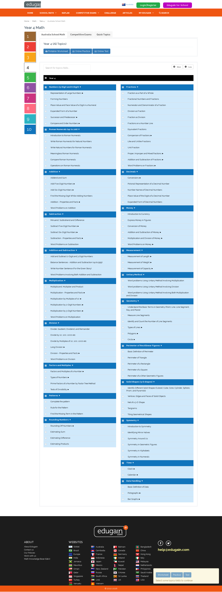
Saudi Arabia (144, 573)
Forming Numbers (59, 99)
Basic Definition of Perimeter (140, 352)
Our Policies (29, 553)
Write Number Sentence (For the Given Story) (71, 269)
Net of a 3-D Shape (136, 402)
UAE (95, 580)
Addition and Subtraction (62, 250)
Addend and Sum (59, 178)
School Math (47, 13)
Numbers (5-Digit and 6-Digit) (64, 87)
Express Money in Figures (139, 220)
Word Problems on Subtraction (65, 244)
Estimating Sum (58, 432)
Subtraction (55, 214)
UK (117, 580)
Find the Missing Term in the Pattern (67, 414)
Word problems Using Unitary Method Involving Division (153, 287)
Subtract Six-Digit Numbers (63, 232)
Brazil (74, 551)
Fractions (131, 87)
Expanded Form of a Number (64, 111)
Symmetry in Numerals (138, 457)
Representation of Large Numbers (66, 93)
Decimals (131, 172)
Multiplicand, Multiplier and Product (67, 287)
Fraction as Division (136, 117)
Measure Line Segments (139, 315)
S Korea (119, 573)
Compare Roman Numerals (63, 160)
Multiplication (56, 281)
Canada (119, 551)
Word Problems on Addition (63, 208)
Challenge (110, 13)
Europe (74, 554)
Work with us (30, 556)
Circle (130, 340)
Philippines (143, 569)
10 (29, 129)
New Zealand (99, 569)
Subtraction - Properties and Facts (66, 238)
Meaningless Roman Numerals (65, 154)
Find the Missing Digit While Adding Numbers (71, 196)
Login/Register (148, 5)
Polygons (132, 334)
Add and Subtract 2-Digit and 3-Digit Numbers (72, 257)
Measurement (133, 250)
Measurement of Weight (139, 263)
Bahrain (119, 547)
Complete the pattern (60, 402)
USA (140, 580)
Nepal (118, 565)
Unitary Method (134, 275)
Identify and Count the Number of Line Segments (150, 322)
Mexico (96, 565)
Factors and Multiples (60, 365)
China (141, 551)
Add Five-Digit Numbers (62, 184)
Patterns (53, 396)
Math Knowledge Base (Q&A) (37, 559)
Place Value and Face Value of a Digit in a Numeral (73, 105)
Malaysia (142, 562)
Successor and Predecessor (63, 117)
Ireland (119, 558)
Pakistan (119, 569)
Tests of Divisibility (59, 390)
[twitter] (168, 543)
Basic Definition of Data (138, 487)
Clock (130, 469)
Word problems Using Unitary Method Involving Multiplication (156, 281)
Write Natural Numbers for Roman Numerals (71, 148)
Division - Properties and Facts (64, 353)
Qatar (73, 573)
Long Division (57, 347)
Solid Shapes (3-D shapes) (139, 382)
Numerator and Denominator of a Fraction (147, 105)
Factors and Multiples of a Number (66, 372)
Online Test (101, 51)
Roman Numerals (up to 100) (63, 129)
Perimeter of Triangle (137, 358)
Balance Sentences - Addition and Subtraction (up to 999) (77, 263)
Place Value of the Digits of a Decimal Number (149, 196)
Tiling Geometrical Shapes (140, 415)
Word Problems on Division (63, 359)
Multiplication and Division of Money (144, 238)
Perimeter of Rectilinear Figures (143, 346)
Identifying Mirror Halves (139, 433)
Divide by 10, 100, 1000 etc (63, 335)
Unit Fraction (133, 148)
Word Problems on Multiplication (65, 317)
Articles (127, 13)
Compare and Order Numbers (64, 123)
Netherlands (144, 565)
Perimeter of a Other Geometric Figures (145, 376)
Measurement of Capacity (139, 269)
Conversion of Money (137, 226)
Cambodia (98, 551)
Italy (140, 558)
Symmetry (131, 420)
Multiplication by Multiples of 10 (65, 299)
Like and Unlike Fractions (139, 142)
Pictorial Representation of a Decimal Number (148, 184)
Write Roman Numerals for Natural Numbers (71, 142)
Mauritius (75, 565)
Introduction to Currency (139, 214)
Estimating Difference (60, 438)
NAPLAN (65, 13)
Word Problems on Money (139, 244)
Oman (74, 569)
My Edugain (145, 13)
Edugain (35, 4)
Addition (53, 172)
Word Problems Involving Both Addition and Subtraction (76, 275)
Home (30, 13)
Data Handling (133, 481)
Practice (177, 575)
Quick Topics (103, 35)
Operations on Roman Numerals (65, 166)
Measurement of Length (138, 257)
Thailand (142, 576)
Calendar (132, 475)
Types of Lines (134, 328)
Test (187, 575)
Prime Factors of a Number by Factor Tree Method (73, 384)
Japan (96, 562)
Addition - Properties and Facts (64, 202)
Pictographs (133, 493)
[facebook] (160, 543)
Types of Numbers (59, 378)
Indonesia (98, 558)
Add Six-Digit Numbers (61, 190)
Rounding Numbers (59, 420)
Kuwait (119, 562)
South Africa (99, 576)
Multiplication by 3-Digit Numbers (66, 311)
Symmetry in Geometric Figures (142, 445)
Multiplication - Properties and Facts (67, 293)
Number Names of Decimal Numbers (145, 190)
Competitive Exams (86, 13)
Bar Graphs (133, 499)
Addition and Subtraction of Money (143, 232)
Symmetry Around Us (138, 439)
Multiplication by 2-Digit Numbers (66, 305)
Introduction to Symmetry (139, 427)
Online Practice (81, 51)
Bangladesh (144, 547)
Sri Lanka (120, 576)
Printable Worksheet (56, 51)
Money (129, 208)
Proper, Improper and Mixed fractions (144, 154)
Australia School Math (53, 35)
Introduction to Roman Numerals (65, 136)
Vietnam (97, 584)
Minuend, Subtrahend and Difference (67, 220)
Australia (127, 4)
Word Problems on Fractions (141, 166)
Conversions (133, 178)
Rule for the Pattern (59, 408)
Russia (96, 573)
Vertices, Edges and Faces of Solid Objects (147, 396)
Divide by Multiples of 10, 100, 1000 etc (69, 341)
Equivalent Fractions (137, 129)
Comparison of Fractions (139, 136)
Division (53, 323)
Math (34, 21)
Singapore (76, 576)
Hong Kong (143, 554)
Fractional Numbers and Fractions (143, 99)
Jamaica (75, 562)
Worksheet (163, 575)
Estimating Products (60, 444)
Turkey (74, 580)
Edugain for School (177, 5)
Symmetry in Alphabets (138, 451)
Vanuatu (75, 584)
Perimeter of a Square (137, 370)
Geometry (131, 301)
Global (74, 547)
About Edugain (31, 547)
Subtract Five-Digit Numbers (64, 226)
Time (129, 463)
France (96, 554)
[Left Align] (177, 67)
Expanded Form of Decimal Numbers (145, 202)
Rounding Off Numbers (61, 426)
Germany (120, 554)
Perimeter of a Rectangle (139, 364)
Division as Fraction (136, 111)
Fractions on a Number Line (140, 123)
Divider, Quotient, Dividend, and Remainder (70, 329)
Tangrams (132, 408)
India (73, 558)
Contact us (29, 550)
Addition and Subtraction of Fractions (144, 160)
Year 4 (42, 21)
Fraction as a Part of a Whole (140, 93)
